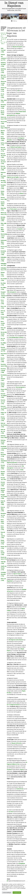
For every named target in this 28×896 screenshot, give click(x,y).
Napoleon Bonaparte (17, 46)
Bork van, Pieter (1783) (3, 312)
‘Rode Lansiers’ (13, 209)
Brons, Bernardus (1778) (3, 454)
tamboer (21, 193)
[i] (18, 90)
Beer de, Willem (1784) (3, 132)
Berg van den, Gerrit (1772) (3, 149)
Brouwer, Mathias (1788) (3, 490)
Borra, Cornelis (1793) (3, 323)
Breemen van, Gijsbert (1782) (4, 395)
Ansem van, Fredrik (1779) (3, 89)
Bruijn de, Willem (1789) (3, 502)
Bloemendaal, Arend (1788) (4, 235)
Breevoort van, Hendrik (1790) (4, 408)
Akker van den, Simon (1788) (3, 77)
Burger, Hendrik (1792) (2, 542)
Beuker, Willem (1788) (2, 193)
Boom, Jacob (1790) (2, 302)
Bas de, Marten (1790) (2, 112)
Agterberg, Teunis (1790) (3, 70)
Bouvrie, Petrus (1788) (3, 359)
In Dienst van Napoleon (14, 4)
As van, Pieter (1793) (2, 95)
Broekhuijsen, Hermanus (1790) (4, 448)
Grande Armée (19, 788)
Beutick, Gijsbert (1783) (3, 203)
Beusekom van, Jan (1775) (3, 515)
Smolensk (9, 769)
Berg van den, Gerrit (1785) (3, 155)
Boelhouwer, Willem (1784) (4, 242)
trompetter (20, 229)
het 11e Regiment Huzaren (13, 704)
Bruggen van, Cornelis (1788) (4, 496)
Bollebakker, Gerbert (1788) (3, 259)
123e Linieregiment (11, 292)
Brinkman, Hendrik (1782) (3, 442)
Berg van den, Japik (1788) (3, 168)
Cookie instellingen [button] (7, 892)
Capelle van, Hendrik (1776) (3, 568)
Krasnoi (22, 769)
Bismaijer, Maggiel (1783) (3, 219)
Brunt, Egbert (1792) (2, 521)
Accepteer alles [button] (17, 892)
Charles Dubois (22, 111)
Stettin (21, 469)
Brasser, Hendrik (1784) (3, 385)
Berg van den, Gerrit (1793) (3, 161)
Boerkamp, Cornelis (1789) (3, 252)
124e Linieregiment (19, 387)
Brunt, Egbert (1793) (2, 527)
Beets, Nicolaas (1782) (3, 138)
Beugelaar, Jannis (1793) (3, 186)
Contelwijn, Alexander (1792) (3, 574)
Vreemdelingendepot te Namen (16, 337)
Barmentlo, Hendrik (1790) (3, 106)
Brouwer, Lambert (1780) (3, 484)
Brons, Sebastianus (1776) (4, 460)
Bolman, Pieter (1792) (3, 274)
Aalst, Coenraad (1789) (3, 50)
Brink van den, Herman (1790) (4, 425)
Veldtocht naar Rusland (15, 147)
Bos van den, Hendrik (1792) (4, 334)
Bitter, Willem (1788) (2, 229)
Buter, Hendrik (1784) (2, 552)
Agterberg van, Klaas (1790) (3, 64)
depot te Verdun (17, 573)
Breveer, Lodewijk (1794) (3, 418)
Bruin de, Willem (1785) (3, 509)
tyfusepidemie (21, 863)
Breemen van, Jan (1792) (3, 401)
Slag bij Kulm (10, 581)
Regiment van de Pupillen (13, 177)
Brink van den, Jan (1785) (3, 431)
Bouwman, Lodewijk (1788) (3, 370)
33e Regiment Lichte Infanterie (16, 639)
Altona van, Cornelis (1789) (3, 83)
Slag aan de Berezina (12, 462)
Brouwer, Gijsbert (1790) (3, 467)
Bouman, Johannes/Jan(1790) (4, 349)
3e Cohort (11, 811)
